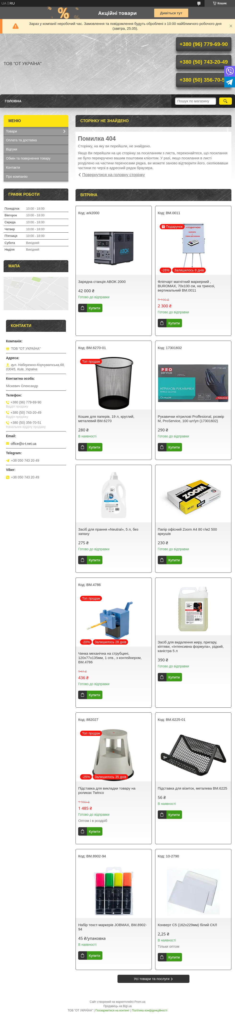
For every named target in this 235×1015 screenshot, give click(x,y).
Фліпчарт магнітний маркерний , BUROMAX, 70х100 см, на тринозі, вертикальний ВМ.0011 (186, 286)
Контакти (13, 167)
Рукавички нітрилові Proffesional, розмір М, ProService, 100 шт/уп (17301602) (191, 418)
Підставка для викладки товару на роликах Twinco (106, 790)
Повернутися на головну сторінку (113, 174)
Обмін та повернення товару (28, 158)
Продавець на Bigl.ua (117, 1006)
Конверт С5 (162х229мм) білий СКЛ (187, 925)
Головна (13, 101)
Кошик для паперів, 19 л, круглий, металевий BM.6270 (106, 418)
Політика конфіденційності (149, 1010)
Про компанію (17, 176)
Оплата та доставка (21, 140)
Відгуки (11, 149)
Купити (94, 308)
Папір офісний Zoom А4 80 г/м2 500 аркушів (187, 531)
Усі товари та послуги (152, 979)
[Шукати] (225, 101)
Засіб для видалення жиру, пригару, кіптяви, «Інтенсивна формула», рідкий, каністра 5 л (191, 646)
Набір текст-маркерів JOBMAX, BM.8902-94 (112, 927)
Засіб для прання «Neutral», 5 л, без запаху (108, 531)
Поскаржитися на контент (112, 1010)
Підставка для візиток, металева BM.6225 (192, 788)
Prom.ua (140, 1002)
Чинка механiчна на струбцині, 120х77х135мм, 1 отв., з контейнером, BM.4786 (109, 657)
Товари (11, 131)
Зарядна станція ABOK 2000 (102, 282)
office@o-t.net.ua (23, 444)
